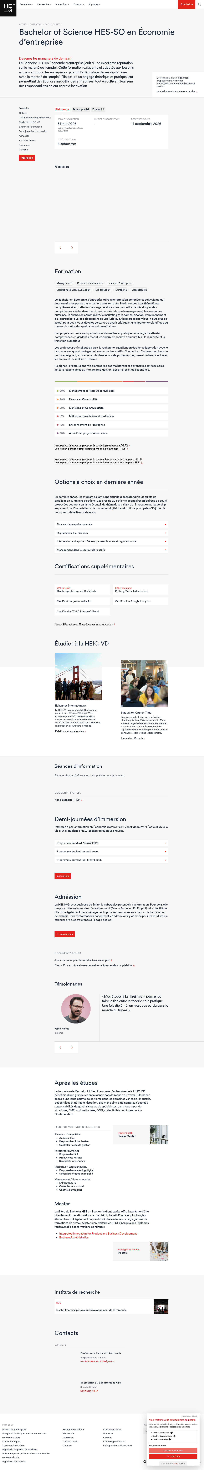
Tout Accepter (173, 1457)
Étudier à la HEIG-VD (29, 122)
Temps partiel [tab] (81, 109)
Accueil (23, 24)
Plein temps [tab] (62, 109)
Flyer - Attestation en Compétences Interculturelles (84, 624)
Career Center (70, 1441)
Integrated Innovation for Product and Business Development (98, 1233)
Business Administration (74, 1237)
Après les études (27, 140)
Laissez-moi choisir (173, 1451)
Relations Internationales (69, 731)
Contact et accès (112, 1429)
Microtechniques (11, 1441)
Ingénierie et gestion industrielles (20, 1449)
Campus (67, 1445)
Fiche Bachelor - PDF (67, 799)
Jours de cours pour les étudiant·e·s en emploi (82, 960)
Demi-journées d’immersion (33, 131)
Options (23, 112)
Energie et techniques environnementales (24, 1433)
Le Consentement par (173, 1463)
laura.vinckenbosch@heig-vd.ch (97, 1361)
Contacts (23, 149)
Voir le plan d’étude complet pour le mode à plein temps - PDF (90, 448)
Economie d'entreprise (14, 1429)
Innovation (68, 1437)
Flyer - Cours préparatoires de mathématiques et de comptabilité (93, 965)
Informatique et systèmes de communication (26, 1453)
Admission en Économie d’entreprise (176, 91)
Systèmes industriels (13, 1445)
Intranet (107, 1437)
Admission (187, 4)
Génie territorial (10, 1457)
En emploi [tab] (98, 109)
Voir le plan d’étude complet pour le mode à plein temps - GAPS (91, 445)
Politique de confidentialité (117, 1445)
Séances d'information (30, 126)
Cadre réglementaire (114, 1441)
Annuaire (108, 1433)
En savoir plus (64, 934)
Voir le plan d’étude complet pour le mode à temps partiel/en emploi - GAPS (98, 459)
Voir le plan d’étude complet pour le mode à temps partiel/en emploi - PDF (97, 462)
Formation (24, 108)
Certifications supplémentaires (34, 117)
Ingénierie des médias (13, 1461)
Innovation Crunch (132, 738)
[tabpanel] (111, 132)
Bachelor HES (52, 24)
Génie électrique (11, 1437)
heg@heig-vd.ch (89, 1390)
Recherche (24, 145)
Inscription (27, 157)
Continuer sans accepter (189, 1416)
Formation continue (73, 1429)
